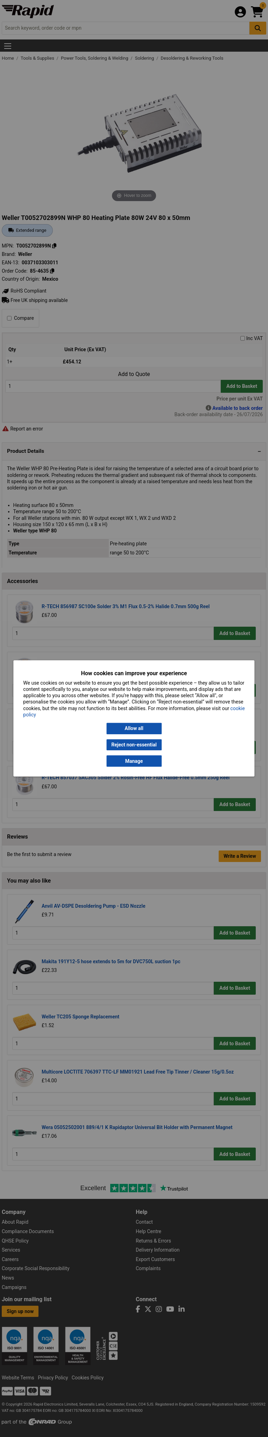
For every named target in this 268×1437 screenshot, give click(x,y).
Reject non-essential (133, 744)
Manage (134, 761)
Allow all (134, 728)
